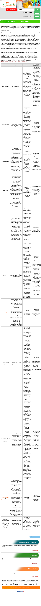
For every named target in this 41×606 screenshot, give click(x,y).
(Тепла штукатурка (5, 499)
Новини (34, 555)
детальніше (34, 550)
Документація (31, 568)
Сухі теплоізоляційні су (5, 497)
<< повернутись (33, 536)
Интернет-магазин (11, 9)
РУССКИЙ (38, 7)
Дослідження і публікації (27, 542)
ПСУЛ (5, 312)
